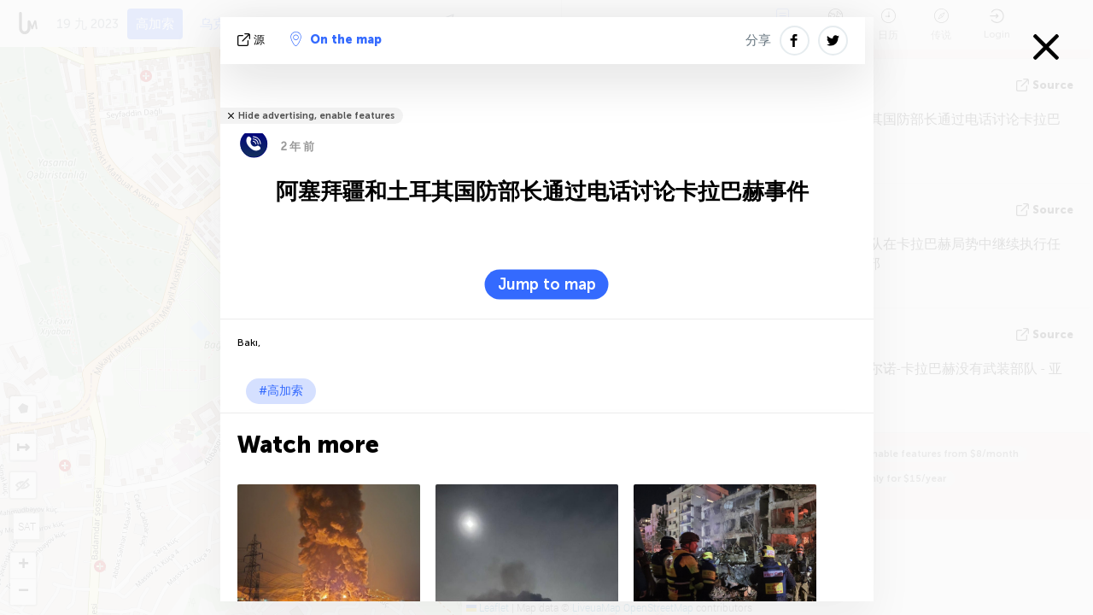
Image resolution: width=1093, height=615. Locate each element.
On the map (336, 39)
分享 (758, 40)
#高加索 (281, 391)
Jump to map (547, 284)
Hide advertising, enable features (316, 115)
